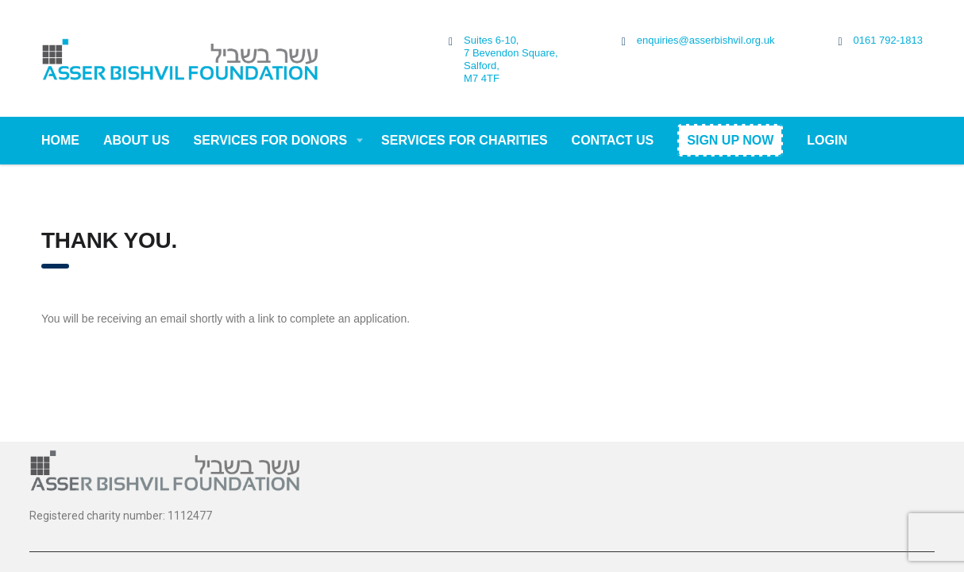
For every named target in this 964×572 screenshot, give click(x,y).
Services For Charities (464, 140)
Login (827, 140)
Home (60, 140)
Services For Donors (271, 140)
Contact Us (613, 140)
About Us (136, 140)
